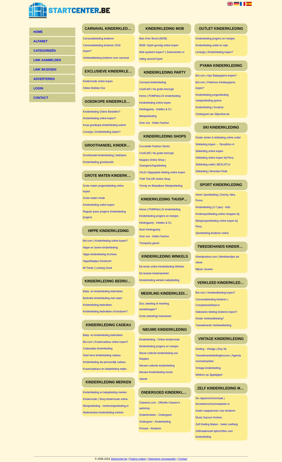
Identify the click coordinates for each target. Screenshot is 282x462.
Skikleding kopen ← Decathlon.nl (215, 144)
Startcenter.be (119, 458)
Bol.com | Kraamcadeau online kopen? (105, 341)
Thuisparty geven (149, 243)
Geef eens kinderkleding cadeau (102, 355)
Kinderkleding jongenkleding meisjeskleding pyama (212, 97)
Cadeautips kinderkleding (98, 348)
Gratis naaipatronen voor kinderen (215, 410)
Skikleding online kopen (209, 151)
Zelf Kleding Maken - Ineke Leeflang (217, 424)
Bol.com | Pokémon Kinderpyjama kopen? (215, 85)
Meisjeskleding (147, 116)
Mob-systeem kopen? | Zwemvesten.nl (161, 52)
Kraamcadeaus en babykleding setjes (105, 368)
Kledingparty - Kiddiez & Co (155, 109)
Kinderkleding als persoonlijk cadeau (104, 362)
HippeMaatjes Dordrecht (97, 261)
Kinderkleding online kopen (99, 204)
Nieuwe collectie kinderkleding (156, 365)
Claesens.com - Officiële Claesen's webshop (159, 405)
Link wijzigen (44, 69)
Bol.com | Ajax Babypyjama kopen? (216, 75)
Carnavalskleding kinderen (98, 38)
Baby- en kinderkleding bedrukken (103, 291)
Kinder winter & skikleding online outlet (218, 137)
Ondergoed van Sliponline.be (213, 114)
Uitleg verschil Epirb (150, 58)
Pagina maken (137, 458)
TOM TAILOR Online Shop (154, 179)
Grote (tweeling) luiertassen (155, 316)
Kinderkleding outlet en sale (212, 45)
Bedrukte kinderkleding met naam (102, 298)
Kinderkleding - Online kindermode (159, 339)
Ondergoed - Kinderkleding (155, 421)
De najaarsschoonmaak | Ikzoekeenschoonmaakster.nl (213, 401)
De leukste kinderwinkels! (154, 273)
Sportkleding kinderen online (212, 233)
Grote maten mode (94, 198)
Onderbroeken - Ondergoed (155, 414)
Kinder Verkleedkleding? (210, 318)
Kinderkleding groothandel (98, 162)
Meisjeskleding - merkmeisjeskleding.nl (105, 405)
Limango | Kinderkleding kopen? (101, 131)
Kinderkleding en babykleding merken (105, 392)
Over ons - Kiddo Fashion (154, 122)
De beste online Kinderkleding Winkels (161, 266)
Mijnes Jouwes (204, 269)
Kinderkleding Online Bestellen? (101, 111)
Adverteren (43, 79)
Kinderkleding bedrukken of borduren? (105, 311)
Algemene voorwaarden (162, 458)
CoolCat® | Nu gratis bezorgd (156, 89)
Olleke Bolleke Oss (94, 88)
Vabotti (143, 379)
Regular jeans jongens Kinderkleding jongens (104, 214)
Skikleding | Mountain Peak (211, 171)
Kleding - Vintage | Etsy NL (211, 348)
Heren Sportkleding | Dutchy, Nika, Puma (216, 197)
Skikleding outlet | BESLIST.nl (213, 164)
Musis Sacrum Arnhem (209, 417)
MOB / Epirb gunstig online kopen (158, 45)
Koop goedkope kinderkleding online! (104, 125)
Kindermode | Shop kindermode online (105, 399)
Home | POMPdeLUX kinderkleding (159, 95)
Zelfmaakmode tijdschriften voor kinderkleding (214, 434)
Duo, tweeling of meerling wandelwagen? (154, 306)
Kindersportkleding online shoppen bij (217, 214)
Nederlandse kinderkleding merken (103, 412)
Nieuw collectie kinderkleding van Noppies (158, 356)
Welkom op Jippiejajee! (209, 374)
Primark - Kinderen (150, 428)
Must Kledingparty (149, 229)
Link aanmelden (47, 60)
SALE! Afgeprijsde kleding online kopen (162, 172)
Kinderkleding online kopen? (99, 118)
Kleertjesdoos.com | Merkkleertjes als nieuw (217, 259)
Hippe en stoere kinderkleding (100, 247)
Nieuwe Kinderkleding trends (156, 372)
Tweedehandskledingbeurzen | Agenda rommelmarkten (218, 358)
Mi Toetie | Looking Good (97, 267)
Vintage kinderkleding (208, 368)
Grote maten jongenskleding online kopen (103, 188)
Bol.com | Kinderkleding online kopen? (105, 240)
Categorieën (44, 50)
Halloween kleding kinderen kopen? (216, 311)
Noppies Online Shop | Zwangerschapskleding (152, 162)
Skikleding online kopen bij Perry (215, 157)
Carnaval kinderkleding (152, 82)
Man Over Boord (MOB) (153, 38)
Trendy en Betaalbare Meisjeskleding (160, 185)
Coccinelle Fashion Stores (154, 146)
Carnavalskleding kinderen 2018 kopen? (101, 48)
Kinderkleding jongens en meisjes (158, 216)
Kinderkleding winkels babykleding (159, 280)
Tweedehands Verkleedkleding (213, 325)
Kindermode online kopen (98, 81)
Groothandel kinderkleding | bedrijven (105, 155)
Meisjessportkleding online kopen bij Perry (217, 223)
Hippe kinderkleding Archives (100, 254)
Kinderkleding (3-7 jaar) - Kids (213, 207)
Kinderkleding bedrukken (97, 304)
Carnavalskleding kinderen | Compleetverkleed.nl (212, 302)
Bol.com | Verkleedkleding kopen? (215, 292)
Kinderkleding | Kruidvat (209, 107)
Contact (182, 458)
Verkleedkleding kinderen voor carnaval (106, 57)
